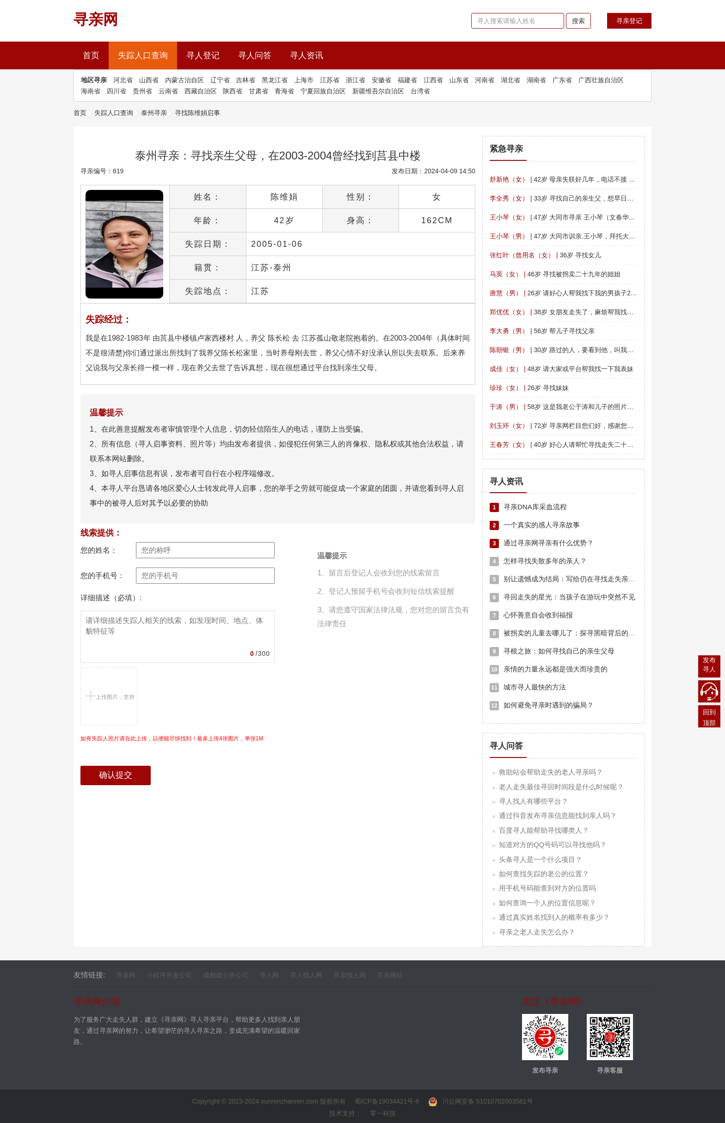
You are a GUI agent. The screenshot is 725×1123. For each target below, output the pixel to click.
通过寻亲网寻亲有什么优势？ (542, 543)
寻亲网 (125, 975)
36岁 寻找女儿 (545, 255)
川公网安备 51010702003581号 (480, 1101)
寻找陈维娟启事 (197, 112)
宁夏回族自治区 (323, 91)
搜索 (578, 20)
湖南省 (536, 80)
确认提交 (115, 775)
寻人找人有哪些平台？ (533, 801)
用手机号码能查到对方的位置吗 (547, 888)
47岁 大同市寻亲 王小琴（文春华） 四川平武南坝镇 (586, 217)
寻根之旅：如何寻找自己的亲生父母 (552, 651)
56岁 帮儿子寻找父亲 (542, 331)
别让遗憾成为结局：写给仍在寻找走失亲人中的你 (573, 579)
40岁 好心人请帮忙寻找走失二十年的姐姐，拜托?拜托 (589, 444)
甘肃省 (258, 91)
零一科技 (383, 1113)
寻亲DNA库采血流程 (528, 507)
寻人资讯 (306, 55)
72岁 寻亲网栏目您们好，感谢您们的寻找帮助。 (581, 425)
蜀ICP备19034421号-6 (387, 1101)
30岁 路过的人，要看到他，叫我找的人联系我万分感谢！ (594, 350)
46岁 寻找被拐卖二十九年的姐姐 (555, 274)
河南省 (484, 80)
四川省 (116, 91)
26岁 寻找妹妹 (529, 387)
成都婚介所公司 (225, 975)
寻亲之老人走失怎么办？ (537, 932)
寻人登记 (203, 55)
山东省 (459, 80)
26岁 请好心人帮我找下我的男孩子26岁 (565, 293)
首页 (96, 54)
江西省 (433, 80)
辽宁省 (220, 80)
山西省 (149, 80)
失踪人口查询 (143, 55)
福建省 (407, 80)
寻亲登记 (629, 20)
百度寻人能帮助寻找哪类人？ (544, 830)
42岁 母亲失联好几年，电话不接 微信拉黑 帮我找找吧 (589, 179)
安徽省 (381, 80)
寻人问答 (254, 55)
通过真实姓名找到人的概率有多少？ (554, 917)
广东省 (562, 80)
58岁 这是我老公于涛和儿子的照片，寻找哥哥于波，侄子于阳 (597, 406)
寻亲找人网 (349, 975)
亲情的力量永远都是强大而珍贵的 (549, 669)
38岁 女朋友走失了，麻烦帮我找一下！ (568, 312)
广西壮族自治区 (601, 80)
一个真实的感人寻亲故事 (535, 525)
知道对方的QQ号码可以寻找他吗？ (553, 844)
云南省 (168, 91)
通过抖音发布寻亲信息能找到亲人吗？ (558, 815)
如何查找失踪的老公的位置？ (544, 874)
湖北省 (510, 80)
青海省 (284, 91)
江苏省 (329, 80)
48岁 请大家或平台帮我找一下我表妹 (561, 368)
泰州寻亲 (154, 112)
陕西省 (232, 91)
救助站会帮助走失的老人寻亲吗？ (551, 772)
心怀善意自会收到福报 (531, 615)
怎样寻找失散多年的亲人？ (538, 561)
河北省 (123, 80)
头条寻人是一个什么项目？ (540, 859)
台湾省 (420, 91)
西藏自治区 (200, 91)
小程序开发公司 (169, 975)
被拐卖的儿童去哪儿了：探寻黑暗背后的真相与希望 (576, 633)
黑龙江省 (275, 80)
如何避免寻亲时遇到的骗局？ (542, 705)
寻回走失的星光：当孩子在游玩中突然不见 (562, 597)
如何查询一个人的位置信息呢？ (547, 903)
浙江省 (355, 80)
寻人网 (269, 975)
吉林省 (245, 80)
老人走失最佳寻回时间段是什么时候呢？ (561, 787)
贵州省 (142, 91)
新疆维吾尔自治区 (378, 91)
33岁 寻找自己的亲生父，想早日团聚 (565, 198)
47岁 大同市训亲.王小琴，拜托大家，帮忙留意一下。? (590, 236)
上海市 (303, 80)
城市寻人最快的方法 (528, 687)
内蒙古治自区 (184, 80)
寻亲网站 (390, 975)
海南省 (90, 91)
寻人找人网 (306, 975)
